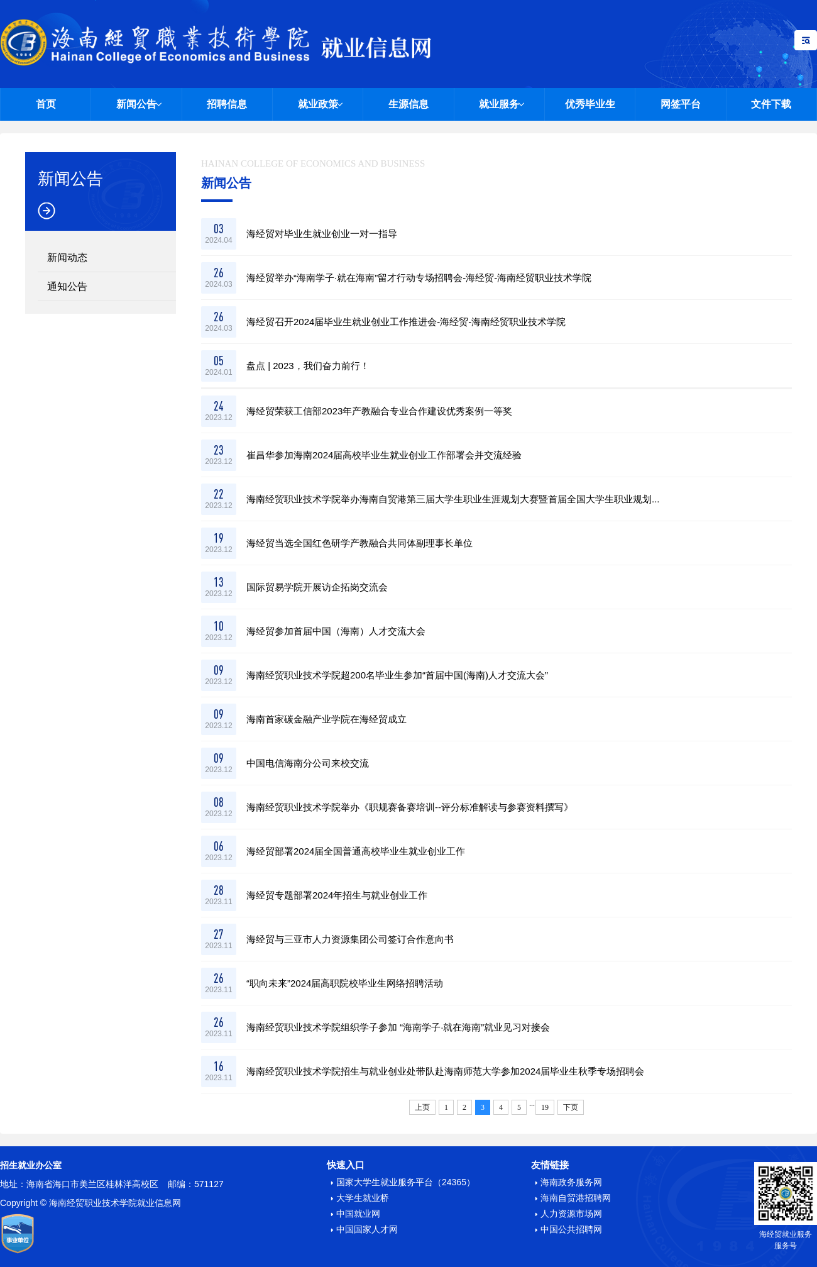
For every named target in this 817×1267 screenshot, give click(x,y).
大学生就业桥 (362, 1198)
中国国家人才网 (367, 1229)
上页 (422, 1107)
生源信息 (408, 104)
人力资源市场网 (571, 1214)
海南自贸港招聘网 (575, 1198)
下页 (570, 1107)
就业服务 (499, 104)
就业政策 (318, 104)
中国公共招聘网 (571, 1229)
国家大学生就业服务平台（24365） (405, 1182)
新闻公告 (136, 104)
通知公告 (67, 286)
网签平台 (681, 104)
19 (545, 1107)
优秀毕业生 (590, 104)
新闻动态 (67, 257)
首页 (46, 104)
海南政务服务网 (571, 1182)
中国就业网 (358, 1214)
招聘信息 (227, 104)
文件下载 (771, 104)
